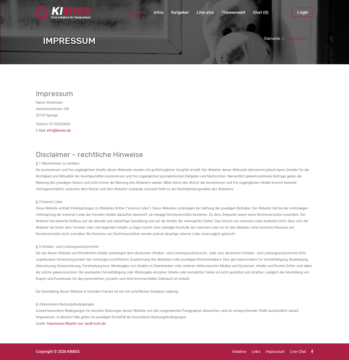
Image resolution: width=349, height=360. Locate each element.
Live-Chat (298, 351)
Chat (260, 12)
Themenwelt (233, 12)
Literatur (205, 12)
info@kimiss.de (59, 130)
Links (256, 351)
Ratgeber (180, 12)
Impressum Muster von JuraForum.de (76, 323)
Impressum (275, 351)
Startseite (136, 12)
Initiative (239, 351)
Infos (159, 12)
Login (302, 12)
